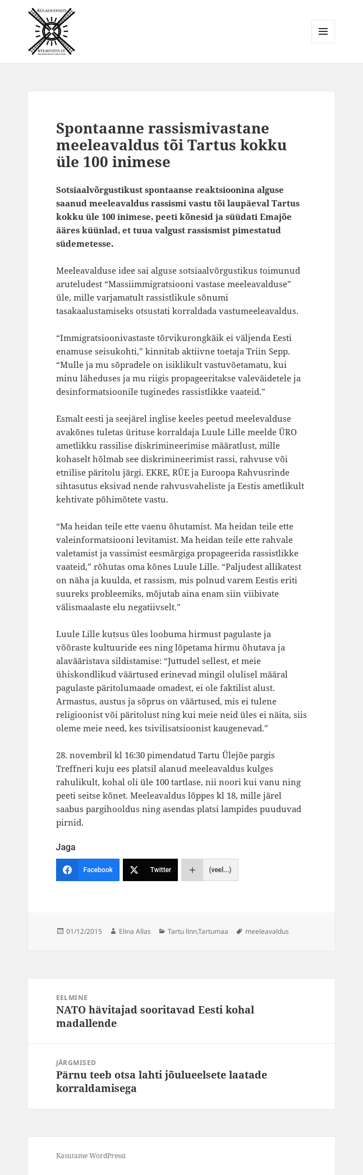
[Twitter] (150, 870)
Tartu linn (182, 931)
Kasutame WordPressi (91, 1155)
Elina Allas (135, 931)
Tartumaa (213, 931)
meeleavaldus (267, 931)
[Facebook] (88, 870)
